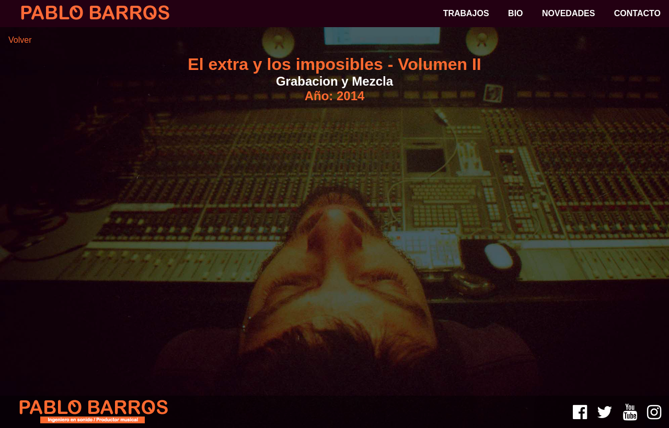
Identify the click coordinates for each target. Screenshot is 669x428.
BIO (515, 13)
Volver (19, 39)
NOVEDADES (568, 13)
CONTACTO (637, 13)
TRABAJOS (466, 13)
